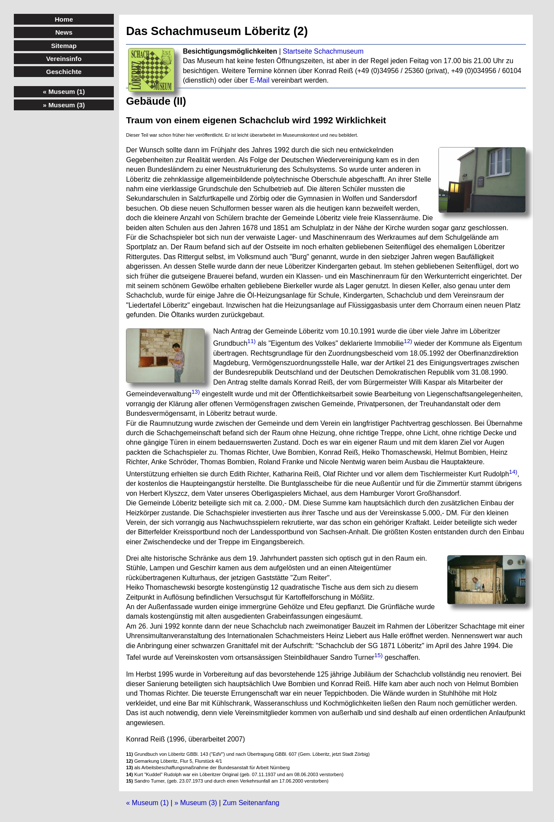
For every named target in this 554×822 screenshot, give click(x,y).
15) (378, 655)
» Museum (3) (195, 802)
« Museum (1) (147, 802)
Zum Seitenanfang (251, 802)
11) (252, 341)
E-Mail (259, 80)
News (64, 32)
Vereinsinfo (64, 58)
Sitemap (64, 45)
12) (408, 341)
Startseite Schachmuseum (323, 51)
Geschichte (64, 71)
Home (64, 19)
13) (195, 392)
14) (513, 472)
